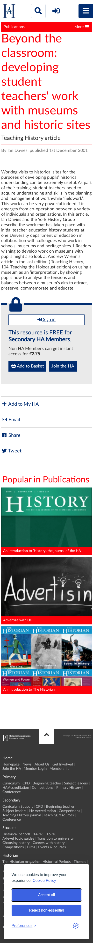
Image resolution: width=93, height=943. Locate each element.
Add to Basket (27, 366)
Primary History (68, 787)
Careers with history (49, 843)
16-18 (51, 834)
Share (11, 435)
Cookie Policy (44, 880)
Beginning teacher (47, 783)
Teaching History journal (21, 815)
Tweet (11, 450)
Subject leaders (76, 783)
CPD (26, 783)
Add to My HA (20, 404)
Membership (59, 769)
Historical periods (16, 834)
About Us (42, 764)
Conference (11, 792)
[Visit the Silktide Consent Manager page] (75, 925)
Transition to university (55, 838)
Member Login (35, 769)
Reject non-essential (46, 910)
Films (31, 847)
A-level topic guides (18, 838)
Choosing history (16, 843)
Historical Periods (57, 862)
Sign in (46, 319)
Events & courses (52, 847)
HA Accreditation (15, 787)
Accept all (46, 895)
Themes (80, 862)
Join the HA (62, 366)
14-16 (38, 834)
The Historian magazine (21, 862)
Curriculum (11, 783)
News (27, 764)
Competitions (42, 787)
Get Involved (62, 764)
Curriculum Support (17, 806)
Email (10, 419)
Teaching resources (59, 815)
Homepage (11, 764)
